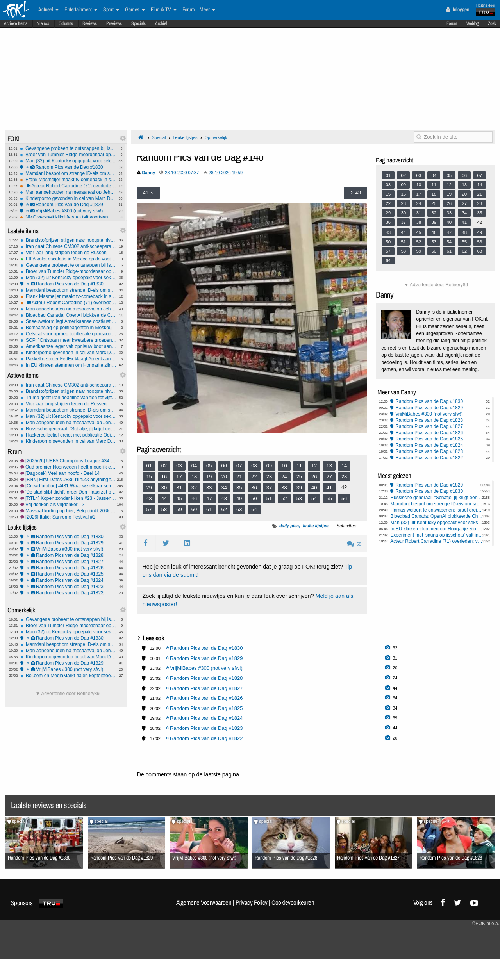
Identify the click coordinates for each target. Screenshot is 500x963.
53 (299, 498)
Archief (161, 23)
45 (179, 498)
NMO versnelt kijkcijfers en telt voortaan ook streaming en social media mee (68, 217)
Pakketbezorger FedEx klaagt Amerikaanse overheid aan (68, 359)
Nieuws (43, 23)
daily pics (289, 525)
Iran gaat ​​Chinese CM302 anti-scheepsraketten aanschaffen (68, 246)
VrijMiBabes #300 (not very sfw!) (68, 211)
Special (159, 137)
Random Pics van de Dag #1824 (68, 580)
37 (269, 487)
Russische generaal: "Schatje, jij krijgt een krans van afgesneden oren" (68, 428)
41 (329, 487)
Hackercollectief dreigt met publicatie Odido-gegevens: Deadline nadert (68, 435)
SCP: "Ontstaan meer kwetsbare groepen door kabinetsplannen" (68, 340)
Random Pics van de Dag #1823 (68, 586)
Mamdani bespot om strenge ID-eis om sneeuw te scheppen (68, 173)
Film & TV (164, 10)
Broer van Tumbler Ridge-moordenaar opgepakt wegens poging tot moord (68, 154)
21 (239, 477)
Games (135, 10)
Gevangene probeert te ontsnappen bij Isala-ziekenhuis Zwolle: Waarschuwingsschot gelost (68, 148)
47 (209, 498)
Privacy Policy (252, 902)
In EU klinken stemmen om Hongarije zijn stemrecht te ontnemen (68, 365)
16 (164, 477)
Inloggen (457, 9)
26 (314, 477)
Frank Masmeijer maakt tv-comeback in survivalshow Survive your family (68, 179)
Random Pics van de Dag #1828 (68, 555)
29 (149, 487)
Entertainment (80, 10)
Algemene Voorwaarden (204, 902)
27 (329, 477)
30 (164, 487)
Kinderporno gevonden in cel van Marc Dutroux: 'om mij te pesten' (68, 198)
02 (164, 466)
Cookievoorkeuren (292, 902)
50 (254, 498)
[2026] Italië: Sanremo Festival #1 (68, 517)
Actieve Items (15, 23)
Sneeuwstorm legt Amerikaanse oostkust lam (68, 321)
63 (239, 509)
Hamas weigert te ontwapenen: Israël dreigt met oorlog (437, 510)
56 (344, 498)
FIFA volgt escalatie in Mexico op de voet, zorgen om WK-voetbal (68, 259)
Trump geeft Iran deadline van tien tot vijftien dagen (68, 397)
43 (149, 498)
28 (344, 477)
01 (149, 466)
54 (314, 498)
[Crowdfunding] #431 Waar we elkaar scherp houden (68, 485)
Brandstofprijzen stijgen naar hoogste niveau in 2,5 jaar (68, 240)
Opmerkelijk (215, 137)
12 (314, 466)
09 (269, 466)
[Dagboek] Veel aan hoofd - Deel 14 (68, 473)
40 (314, 487)
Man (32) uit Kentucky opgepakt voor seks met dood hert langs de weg (68, 161)
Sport (111, 10)
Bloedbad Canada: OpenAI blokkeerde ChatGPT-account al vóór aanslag (68, 315)
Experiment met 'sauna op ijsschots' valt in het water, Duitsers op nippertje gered (437, 535)
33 (209, 487)
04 (194, 466)
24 (284, 477)
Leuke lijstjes (185, 137)
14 (344, 466)
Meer (207, 10)
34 (224, 487)
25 (299, 477)
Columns (66, 23)
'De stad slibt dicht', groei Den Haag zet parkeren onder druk (68, 492)
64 (254, 509)
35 (239, 487)
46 (194, 498)
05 (209, 466)
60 (194, 509)
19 (209, 477)
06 (224, 466)
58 (164, 509)
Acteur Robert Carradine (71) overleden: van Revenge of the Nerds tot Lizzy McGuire (68, 186)
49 (239, 498)
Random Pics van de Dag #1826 (68, 567)
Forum (451, 23)
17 (179, 477)
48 (224, 498)
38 (284, 487)
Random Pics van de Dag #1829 (68, 204)
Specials (138, 23)
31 (179, 487)
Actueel (48, 10)
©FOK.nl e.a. (485, 923)
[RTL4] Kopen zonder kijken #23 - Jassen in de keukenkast (68, 498)
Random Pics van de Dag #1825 (68, 574)
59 (179, 509)
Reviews (89, 23)
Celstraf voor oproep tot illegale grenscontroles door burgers (68, 334)
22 (254, 477)
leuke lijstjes (315, 525)
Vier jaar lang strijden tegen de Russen (68, 252)
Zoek (492, 23)
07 (239, 466)
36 (254, 487)
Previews (114, 23)
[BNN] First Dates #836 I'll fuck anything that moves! (68, 479)
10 (284, 466)
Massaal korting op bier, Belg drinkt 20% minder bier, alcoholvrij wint (68, 510)
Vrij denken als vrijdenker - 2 (68, 504)
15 (149, 477)
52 (284, 498)
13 (329, 466)
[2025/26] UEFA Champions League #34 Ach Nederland (68, 460)
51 (269, 498)
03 (179, 466)
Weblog (472, 23)
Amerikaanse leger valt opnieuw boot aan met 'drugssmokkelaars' (68, 346)
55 (329, 498)
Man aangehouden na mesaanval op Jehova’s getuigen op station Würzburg (68, 192)
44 (164, 498)
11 (299, 466)
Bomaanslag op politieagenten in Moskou (68, 327)
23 (269, 477)
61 (209, 509)
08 (254, 466)
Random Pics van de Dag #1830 (68, 167)
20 (224, 477)
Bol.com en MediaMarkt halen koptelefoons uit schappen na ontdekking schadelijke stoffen (68, 675)
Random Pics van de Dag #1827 (68, 561)
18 (194, 477)
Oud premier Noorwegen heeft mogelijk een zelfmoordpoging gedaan (68, 467)
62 (224, 509)
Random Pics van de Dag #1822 (68, 592)
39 (299, 487)
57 (149, 509)
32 (194, 487)
